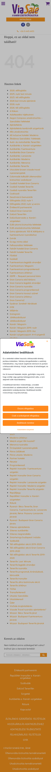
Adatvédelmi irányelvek (25, 430)
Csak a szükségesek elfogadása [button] (25, 416)
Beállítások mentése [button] (25, 423)
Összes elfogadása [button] (25, 409)
